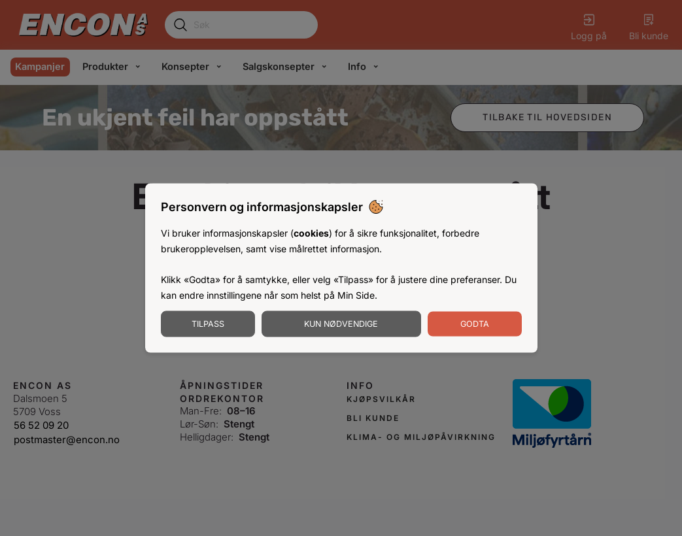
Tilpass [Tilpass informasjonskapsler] (208, 323)
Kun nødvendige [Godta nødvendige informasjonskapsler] (341, 323)
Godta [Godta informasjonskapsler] (474, 323)
